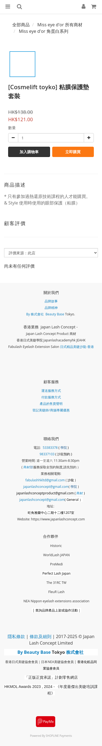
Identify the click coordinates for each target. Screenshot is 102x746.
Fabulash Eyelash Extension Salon (33, 346)
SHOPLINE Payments (59, 736)
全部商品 (21, 25)
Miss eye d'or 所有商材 (59, 25)
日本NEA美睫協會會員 (57, 661)
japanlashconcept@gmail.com (46, 486)
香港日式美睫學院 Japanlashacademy (44, 340)
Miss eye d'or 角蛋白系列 (43, 31)
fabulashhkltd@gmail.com (45, 480)
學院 (64, 447)
